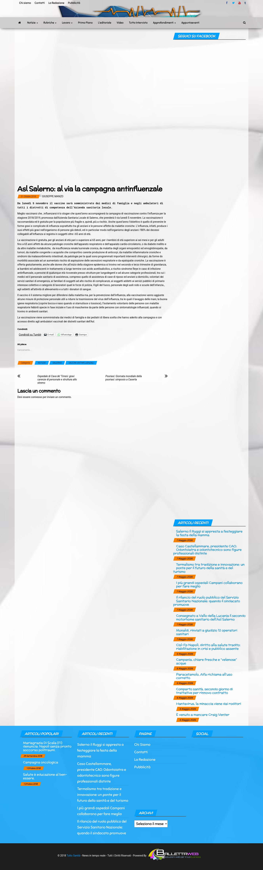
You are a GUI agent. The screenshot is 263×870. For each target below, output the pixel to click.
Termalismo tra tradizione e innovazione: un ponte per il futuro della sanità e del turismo (209, 568)
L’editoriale (104, 22)
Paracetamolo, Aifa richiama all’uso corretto (204, 676)
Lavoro (67, 22)
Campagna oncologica (40, 762)
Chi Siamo (142, 744)
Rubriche (50, 22)
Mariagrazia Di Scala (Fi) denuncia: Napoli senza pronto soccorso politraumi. (47, 746)
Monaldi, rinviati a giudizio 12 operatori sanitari (206, 632)
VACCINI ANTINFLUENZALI (81, 363)
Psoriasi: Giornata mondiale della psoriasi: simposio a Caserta (123, 378)
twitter (233, 3)
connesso (36, 397)
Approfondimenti (164, 22)
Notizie (32, 22)
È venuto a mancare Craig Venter (202, 714)
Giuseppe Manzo (52, 196)
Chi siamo (25, 3)
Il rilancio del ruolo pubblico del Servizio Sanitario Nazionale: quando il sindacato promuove (206, 601)
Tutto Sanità (73, 855)
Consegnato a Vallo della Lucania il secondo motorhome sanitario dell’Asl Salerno (210, 617)
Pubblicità (74, 3)
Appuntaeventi (190, 22)
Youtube (240, 3)
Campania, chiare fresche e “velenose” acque (206, 661)
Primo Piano (85, 22)
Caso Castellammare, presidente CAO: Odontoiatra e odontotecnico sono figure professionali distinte (207, 550)
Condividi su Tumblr (30, 334)
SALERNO (57, 363)
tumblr (245, 3)
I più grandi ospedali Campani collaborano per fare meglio (209, 584)
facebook (227, 3)
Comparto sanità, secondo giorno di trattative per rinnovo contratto (204, 691)
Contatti (40, 3)
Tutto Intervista (138, 22)
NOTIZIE (42, 363)
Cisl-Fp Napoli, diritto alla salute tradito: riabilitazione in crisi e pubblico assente (208, 647)
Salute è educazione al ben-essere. (45, 776)
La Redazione (56, 3)
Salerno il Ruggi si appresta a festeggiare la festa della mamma (209, 533)
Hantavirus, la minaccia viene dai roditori (208, 703)
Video (120, 22)
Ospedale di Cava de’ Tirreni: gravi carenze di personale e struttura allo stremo (57, 379)
